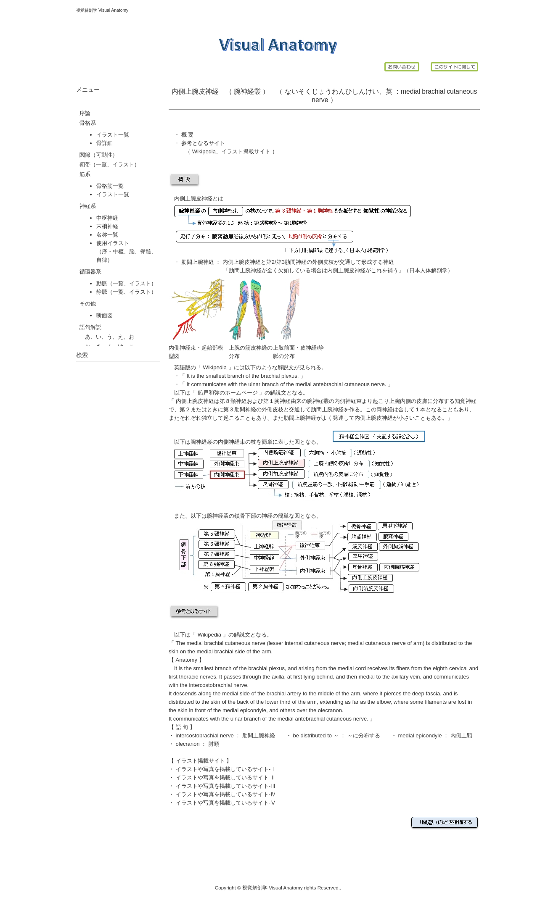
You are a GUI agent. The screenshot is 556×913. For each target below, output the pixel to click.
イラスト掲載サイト (245, 151)
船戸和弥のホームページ (227, 392)
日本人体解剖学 (428, 270)
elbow (383, 702)
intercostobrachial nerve (204, 735)
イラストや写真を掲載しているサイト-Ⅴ (226, 803)
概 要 (187, 135)
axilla (278, 677)
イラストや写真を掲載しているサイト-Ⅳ (226, 794)
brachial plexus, (280, 376)
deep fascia (426, 693)
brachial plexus (266, 668)
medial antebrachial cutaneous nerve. (341, 384)
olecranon (187, 744)
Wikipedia (204, 151)
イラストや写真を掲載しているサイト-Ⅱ (226, 777)
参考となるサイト (203, 143)
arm (312, 702)
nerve (320, 99)
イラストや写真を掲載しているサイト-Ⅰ (226, 769)
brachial (433, 91)
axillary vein (406, 677)
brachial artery (284, 693)
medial (410, 91)
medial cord (352, 668)
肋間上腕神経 (197, 262)
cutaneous (462, 91)
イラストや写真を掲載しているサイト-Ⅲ (226, 786)
